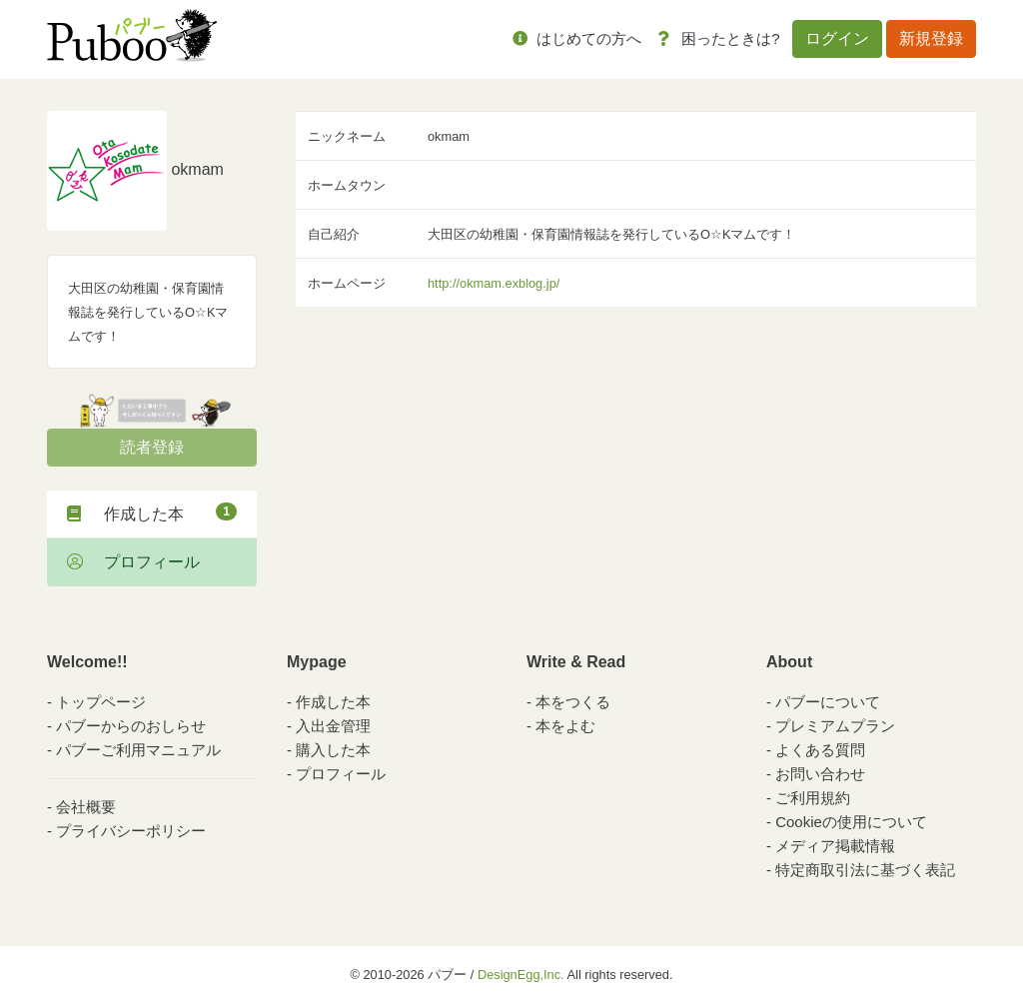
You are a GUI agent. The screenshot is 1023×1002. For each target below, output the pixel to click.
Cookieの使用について (851, 821)
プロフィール (133, 561)
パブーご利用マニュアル (138, 749)
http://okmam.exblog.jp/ (493, 283)
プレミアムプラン (835, 725)
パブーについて (827, 701)
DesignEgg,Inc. (521, 974)
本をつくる (572, 701)
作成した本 (152, 512)
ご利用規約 (812, 797)
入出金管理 (333, 725)
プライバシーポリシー (131, 830)
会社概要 (86, 806)
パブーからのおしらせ (131, 725)
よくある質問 (820, 749)
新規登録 (931, 38)
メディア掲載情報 (835, 845)
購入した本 (333, 749)
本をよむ (565, 725)
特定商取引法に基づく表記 (865, 869)
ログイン (837, 38)
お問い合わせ (820, 773)
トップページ (101, 701)
